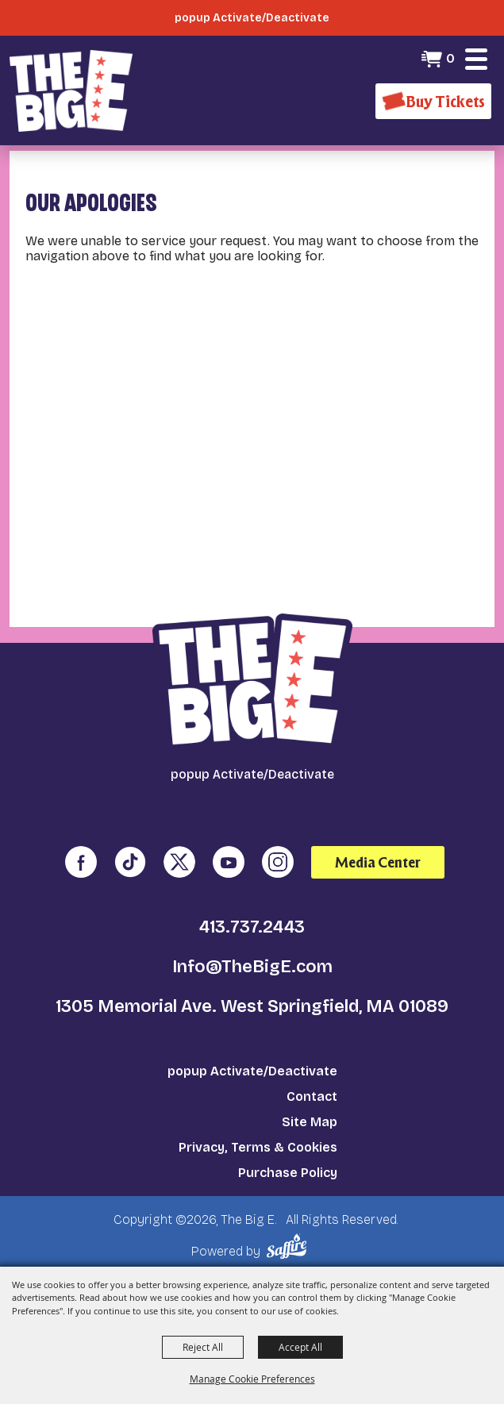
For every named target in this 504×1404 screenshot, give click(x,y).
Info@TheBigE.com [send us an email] (252, 966)
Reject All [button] (203, 1347)
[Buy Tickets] (433, 101)
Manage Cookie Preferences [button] (252, 1378)
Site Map (309, 1121)
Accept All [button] (300, 1347)
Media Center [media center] (378, 862)
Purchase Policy (287, 1172)
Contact (312, 1096)
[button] (476, 59)
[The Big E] (71, 90)
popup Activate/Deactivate (252, 1071)
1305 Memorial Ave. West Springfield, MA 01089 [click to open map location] (252, 1006)
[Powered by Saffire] (289, 1246)
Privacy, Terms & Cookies (258, 1147)
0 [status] (450, 58)
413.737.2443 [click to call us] (252, 927)
